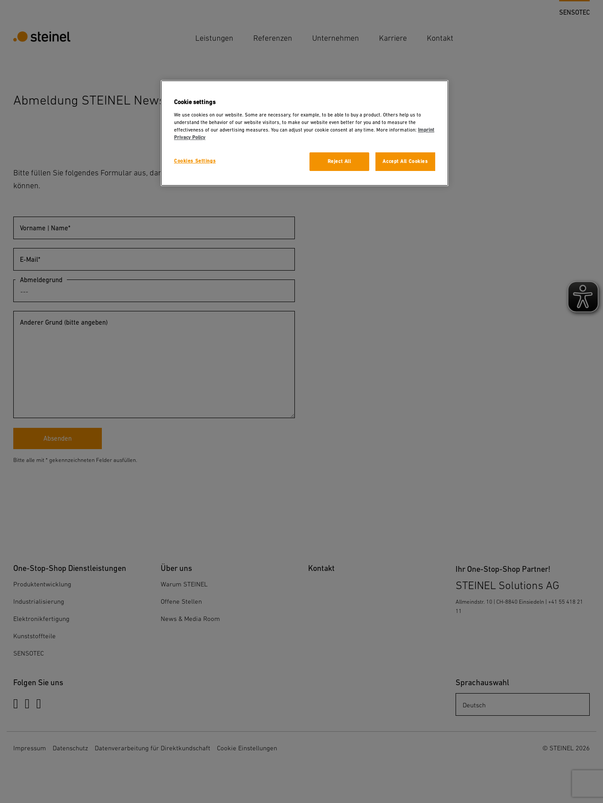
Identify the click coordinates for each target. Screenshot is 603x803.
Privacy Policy (189, 137)
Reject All (339, 161)
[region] (304, 133)
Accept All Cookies (405, 161)
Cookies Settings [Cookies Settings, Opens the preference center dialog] (195, 161)
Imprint (426, 130)
